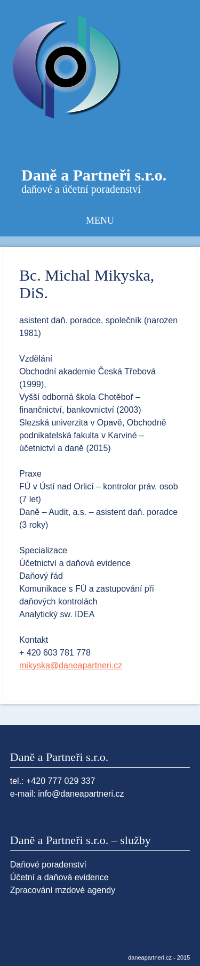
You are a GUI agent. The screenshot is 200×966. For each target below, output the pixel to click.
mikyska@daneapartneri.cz (70, 665)
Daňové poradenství (48, 864)
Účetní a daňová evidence (59, 877)
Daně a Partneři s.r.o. (93, 175)
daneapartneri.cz (150, 957)
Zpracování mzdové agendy (62, 890)
